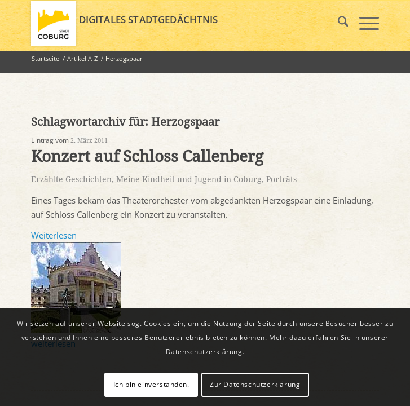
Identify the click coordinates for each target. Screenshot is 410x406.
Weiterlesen (54, 235)
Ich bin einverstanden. (151, 384)
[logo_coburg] (170, 23)
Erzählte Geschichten (71, 179)
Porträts (281, 179)
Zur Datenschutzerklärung (255, 384)
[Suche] (338, 23)
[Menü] (363, 23)
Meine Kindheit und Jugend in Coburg (189, 179)
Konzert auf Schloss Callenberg (147, 156)
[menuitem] (338, 23)
